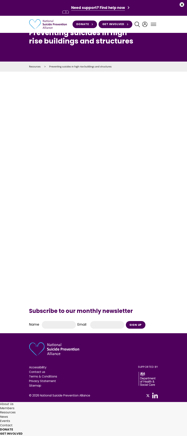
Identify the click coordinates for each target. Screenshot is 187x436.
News (4, 417)
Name (34, 324)
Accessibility (38, 367)
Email (81, 324)
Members (7, 408)
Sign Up (135, 325)
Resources (35, 66)
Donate (84, 24)
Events (5, 421)
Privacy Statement (42, 381)
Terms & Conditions (43, 376)
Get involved (115, 24)
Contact (6, 425)
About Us (6, 404)
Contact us (37, 372)
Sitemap (35, 386)
